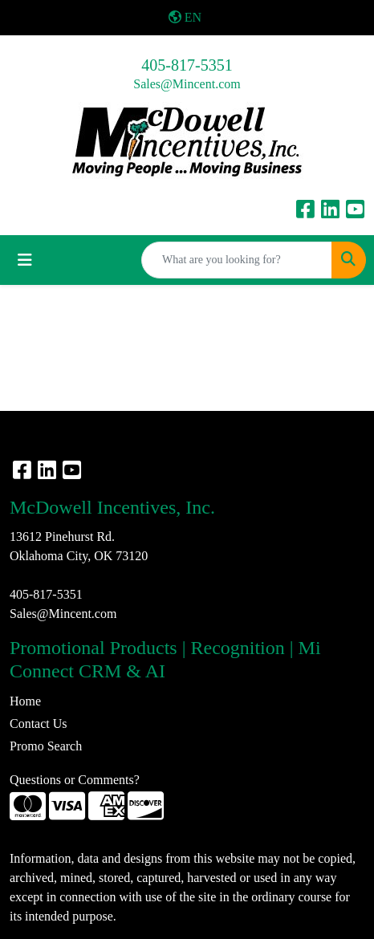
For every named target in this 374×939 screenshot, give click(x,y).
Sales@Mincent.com (186, 84)
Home (25, 701)
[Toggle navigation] (25, 260)
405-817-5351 (186, 65)
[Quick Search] (236, 260)
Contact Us (38, 723)
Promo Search (46, 746)
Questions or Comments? (75, 780)
